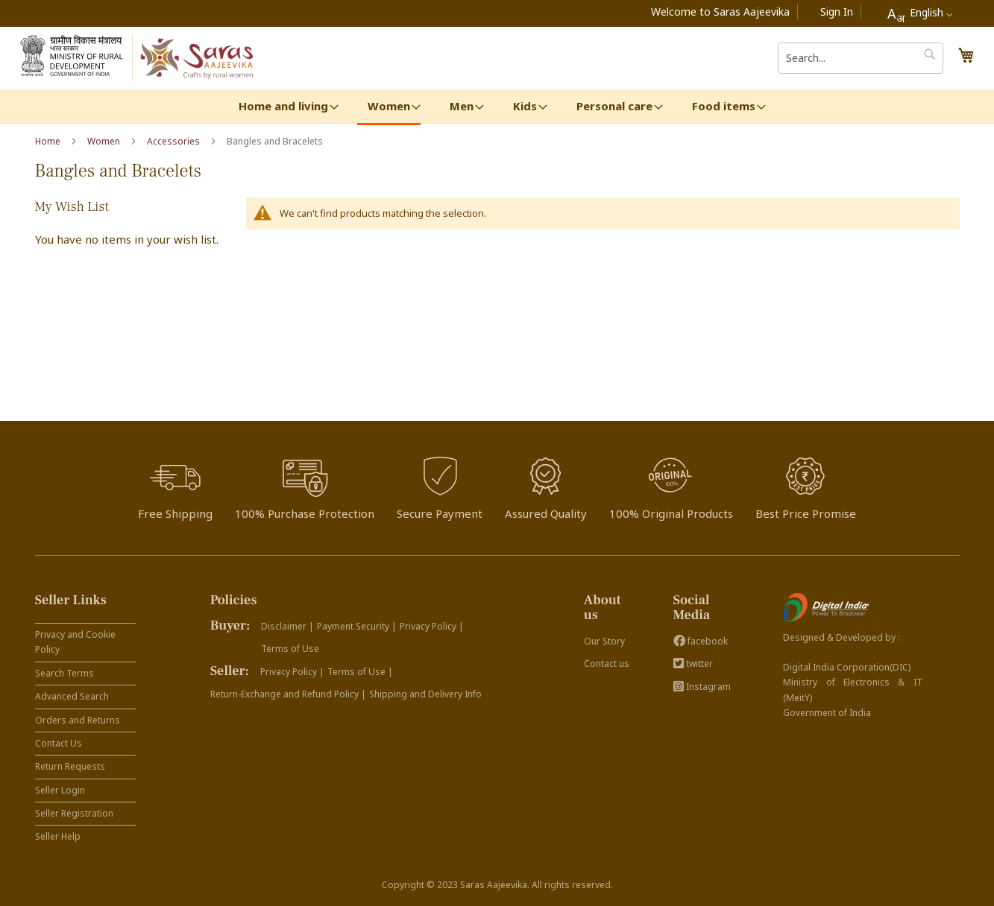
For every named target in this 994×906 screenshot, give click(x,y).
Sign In (836, 11)
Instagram (702, 686)
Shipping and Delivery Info (425, 694)
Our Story (604, 641)
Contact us (606, 663)
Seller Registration (74, 813)
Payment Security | (357, 626)
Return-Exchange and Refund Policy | (288, 694)
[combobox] (920, 13)
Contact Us (58, 743)
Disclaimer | (287, 626)
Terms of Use (290, 648)
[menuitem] (283, 106)
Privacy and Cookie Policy (75, 642)
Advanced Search (72, 696)
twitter (693, 663)
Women (104, 141)
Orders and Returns (77, 720)
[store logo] (198, 58)
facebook (700, 641)
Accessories (174, 141)
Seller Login (60, 790)
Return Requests (70, 766)
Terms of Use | (360, 671)
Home (49, 141)
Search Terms (64, 673)
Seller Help (58, 836)
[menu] (497, 107)
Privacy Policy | (432, 626)
